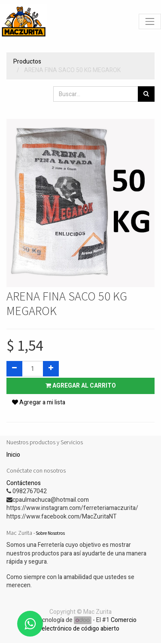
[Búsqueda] (146, 94)
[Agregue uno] (51, 368)
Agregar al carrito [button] (81, 385)
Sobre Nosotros (50, 533)
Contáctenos (23, 483)
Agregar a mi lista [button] (38, 402)
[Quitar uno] (14, 368)
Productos (27, 61)
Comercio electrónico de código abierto (89, 624)
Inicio (13, 454)
